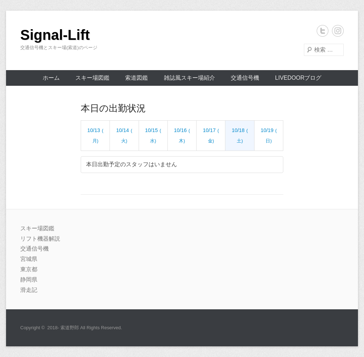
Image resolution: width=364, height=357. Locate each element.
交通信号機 (245, 78)
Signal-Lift (55, 35)
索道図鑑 (136, 78)
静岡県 (28, 280)
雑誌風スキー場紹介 (189, 78)
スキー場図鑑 (92, 78)
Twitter (322, 31)
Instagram (338, 31)
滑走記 (28, 290)
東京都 (28, 269)
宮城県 (28, 259)
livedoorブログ (298, 78)
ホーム (51, 78)
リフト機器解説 (40, 239)
